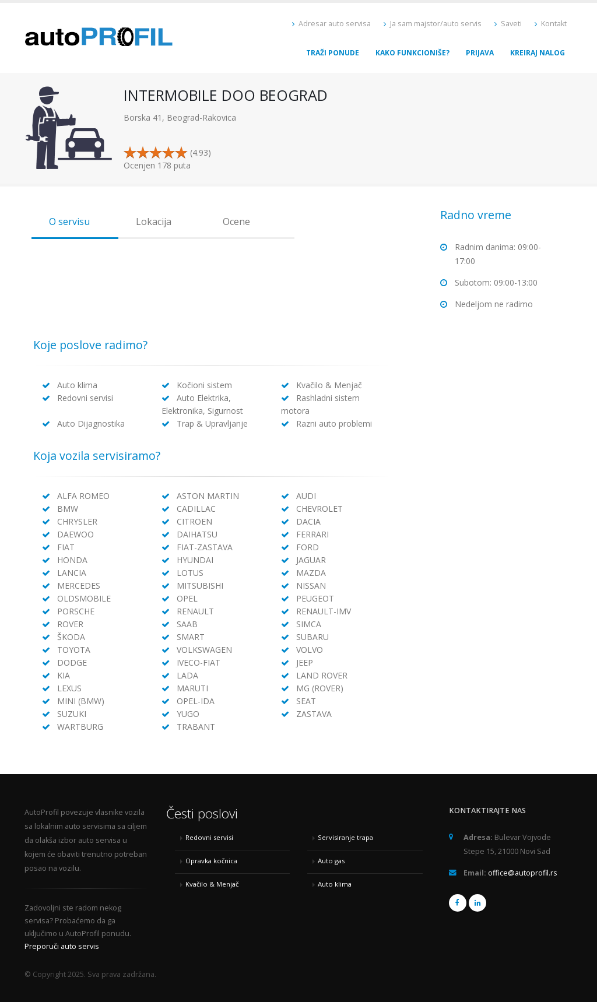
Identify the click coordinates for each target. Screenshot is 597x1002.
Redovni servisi (209, 837)
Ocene (236, 221)
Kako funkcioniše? (412, 53)
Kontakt (551, 24)
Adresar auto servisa (331, 24)
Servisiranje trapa (345, 837)
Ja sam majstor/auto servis (433, 24)
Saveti (508, 24)
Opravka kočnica (211, 860)
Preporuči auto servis (61, 946)
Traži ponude (332, 53)
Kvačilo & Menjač (211, 884)
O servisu (69, 221)
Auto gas (331, 860)
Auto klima (335, 884)
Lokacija (153, 221)
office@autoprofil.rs (522, 873)
